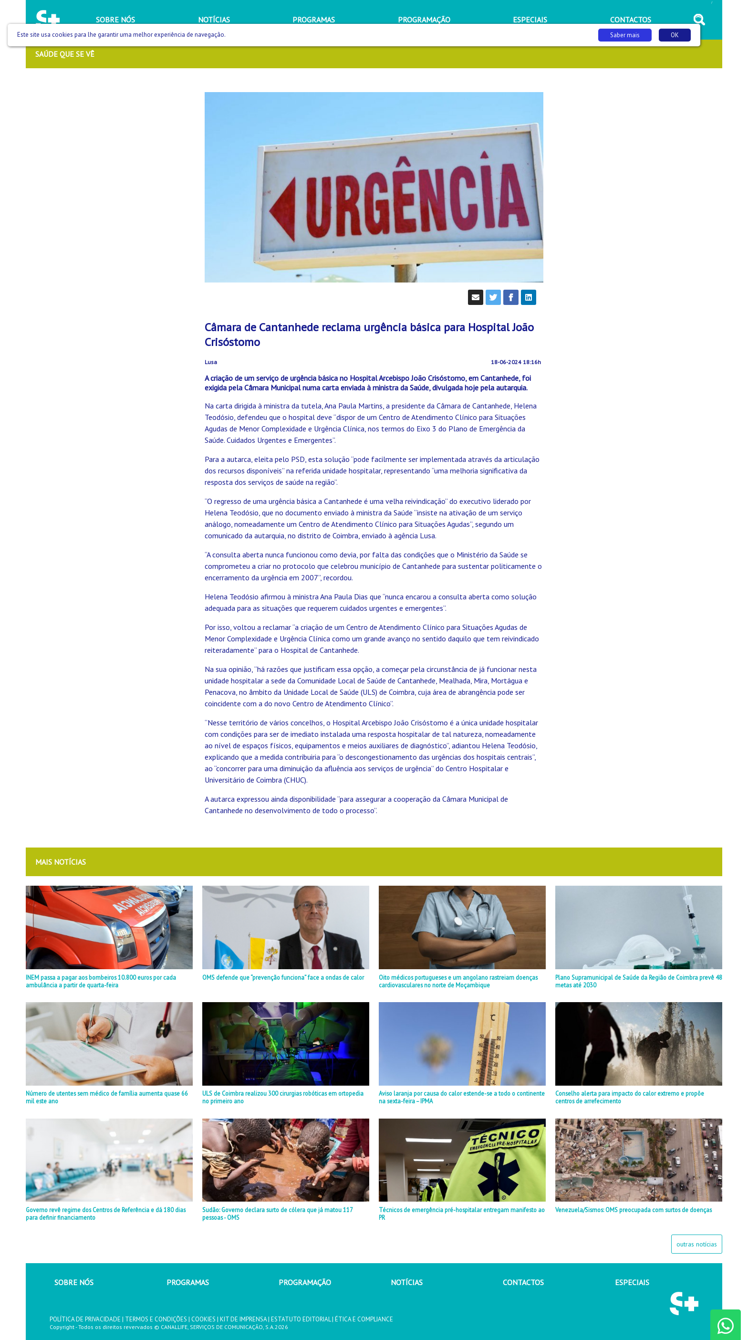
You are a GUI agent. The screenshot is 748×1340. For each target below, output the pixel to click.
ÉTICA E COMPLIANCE (364, 1319)
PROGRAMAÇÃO (305, 1282)
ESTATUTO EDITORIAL (301, 1319)
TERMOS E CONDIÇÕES (156, 1319)
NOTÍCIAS (407, 1282)
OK (675, 35)
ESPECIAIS (632, 1282)
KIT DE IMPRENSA (243, 1319)
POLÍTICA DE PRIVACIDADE (85, 1319)
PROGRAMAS (187, 1282)
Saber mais (625, 35)
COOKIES (203, 1319)
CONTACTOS (523, 1282)
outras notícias (696, 1244)
